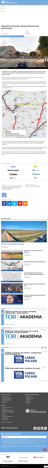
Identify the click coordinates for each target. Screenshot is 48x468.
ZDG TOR (28, 396)
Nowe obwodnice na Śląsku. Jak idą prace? (34, 261)
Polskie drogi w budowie (7, 410)
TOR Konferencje (30, 398)
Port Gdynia (4, 418)
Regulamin (28, 402)
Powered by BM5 (14, 466)
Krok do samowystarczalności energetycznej (12, 244)
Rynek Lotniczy (5, 401)
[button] (42, 350)
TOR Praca (4, 402)
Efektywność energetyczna (8, 412)
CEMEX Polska (5, 419)
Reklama (28, 401)
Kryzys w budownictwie (7, 416)
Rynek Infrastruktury (7, 398)
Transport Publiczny (6, 399)
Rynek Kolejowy (5, 396)
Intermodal (4, 415)
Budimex (4, 409)
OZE (3, 413)
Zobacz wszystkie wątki (6, 422)
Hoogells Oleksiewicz (7, 407)
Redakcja (28, 399)
